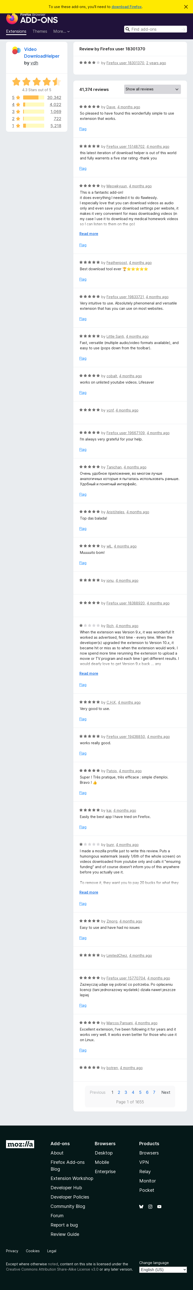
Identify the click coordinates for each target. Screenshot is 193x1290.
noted (53, 1264)
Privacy (12, 1251)
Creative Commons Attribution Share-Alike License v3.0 (52, 1269)
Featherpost (117, 262)
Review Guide (65, 1234)
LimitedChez (117, 955)
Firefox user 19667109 (126, 433)
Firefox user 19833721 (125, 297)
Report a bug (64, 1225)
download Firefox (127, 7)
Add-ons (60, 1143)
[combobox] (155, 29)
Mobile (102, 1162)
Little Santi (115, 336)
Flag (82, 129)
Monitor (147, 1180)
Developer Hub (66, 1187)
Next (165, 1092)
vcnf (110, 410)
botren (112, 1068)
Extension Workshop (72, 1178)
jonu (110, 580)
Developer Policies (70, 1197)
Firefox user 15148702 (125, 146)
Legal (51, 1251)
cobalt (112, 376)
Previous (98, 1092)
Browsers (149, 1153)
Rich (110, 626)
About (57, 1153)
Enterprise (105, 1171)
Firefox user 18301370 (125, 63)
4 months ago (128, 107)
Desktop (104, 1153)
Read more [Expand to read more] (88, 233)
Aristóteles (115, 512)
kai (109, 810)
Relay (145, 1171)
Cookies (33, 1251)
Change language (154, 1263)
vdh (34, 62)
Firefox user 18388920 (126, 603)
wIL (109, 546)
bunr (110, 844)
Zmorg (112, 921)
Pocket (146, 1190)
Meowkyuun (117, 186)
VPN (144, 1162)
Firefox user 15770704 (126, 978)
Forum (57, 1215)
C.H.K (111, 702)
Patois (112, 771)
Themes (39, 31)
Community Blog (68, 1206)
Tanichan (114, 467)
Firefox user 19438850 (126, 736)
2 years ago (156, 63)
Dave (111, 107)
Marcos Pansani (120, 1023)
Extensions (16, 31)
